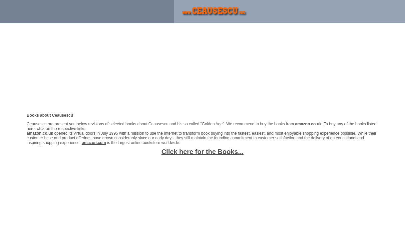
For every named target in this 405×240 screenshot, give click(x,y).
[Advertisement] (78, 12)
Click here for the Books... (203, 151)
